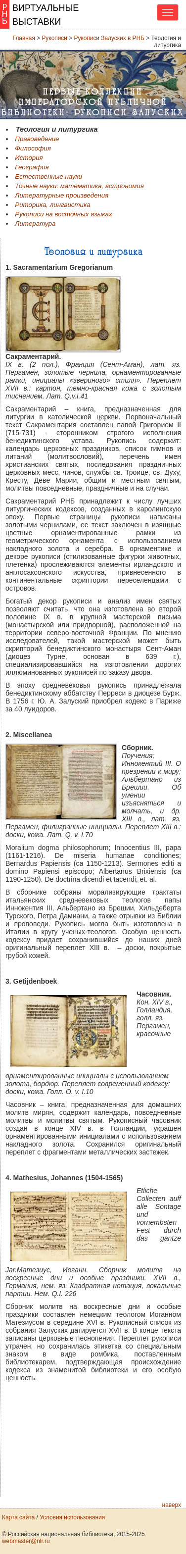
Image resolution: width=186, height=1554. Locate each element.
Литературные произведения (61, 195)
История (29, 157)
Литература (35, 223)
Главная (24, 38)
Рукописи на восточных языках (63, 214)
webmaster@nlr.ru (26, 1541)
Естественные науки (48, 176)
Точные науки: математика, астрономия (79, 186)
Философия (33, 148)
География (31, 167)
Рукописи (54, 38)
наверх (171, 1505)
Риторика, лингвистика (52, 204)
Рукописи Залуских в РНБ (109, 38)
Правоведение (37, 139)
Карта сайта (18, 1517)
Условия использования (72, 1517)
